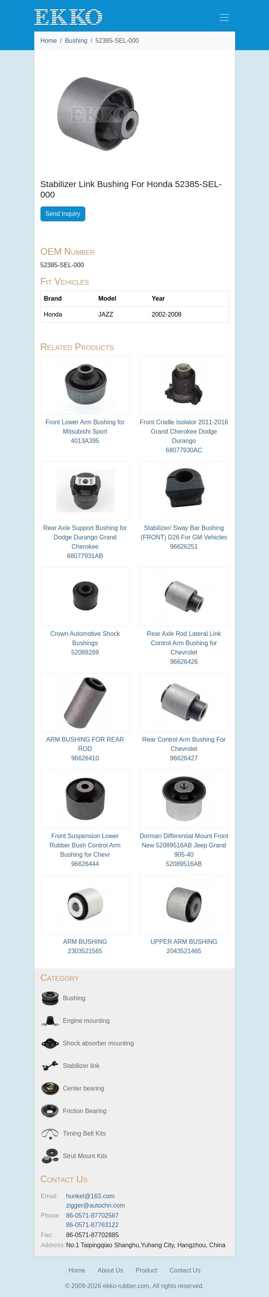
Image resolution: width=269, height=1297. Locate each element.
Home (48, 40)
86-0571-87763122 (92, 1225)
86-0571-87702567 (92, 1215)
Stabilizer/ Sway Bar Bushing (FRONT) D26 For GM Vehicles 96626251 (184, 537)
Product (146, 1270)
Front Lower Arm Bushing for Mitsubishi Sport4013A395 (85, 431)
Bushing (76, 40)
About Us (110, 1270)
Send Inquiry (63, 213)
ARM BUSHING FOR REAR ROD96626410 (85, 748)
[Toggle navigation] (224, 17)
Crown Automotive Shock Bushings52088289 (85, 643)
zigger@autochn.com (95, 1205)
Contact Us (185, 1270)
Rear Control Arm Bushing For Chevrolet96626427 (183, 748)
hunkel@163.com (90, 1196)
